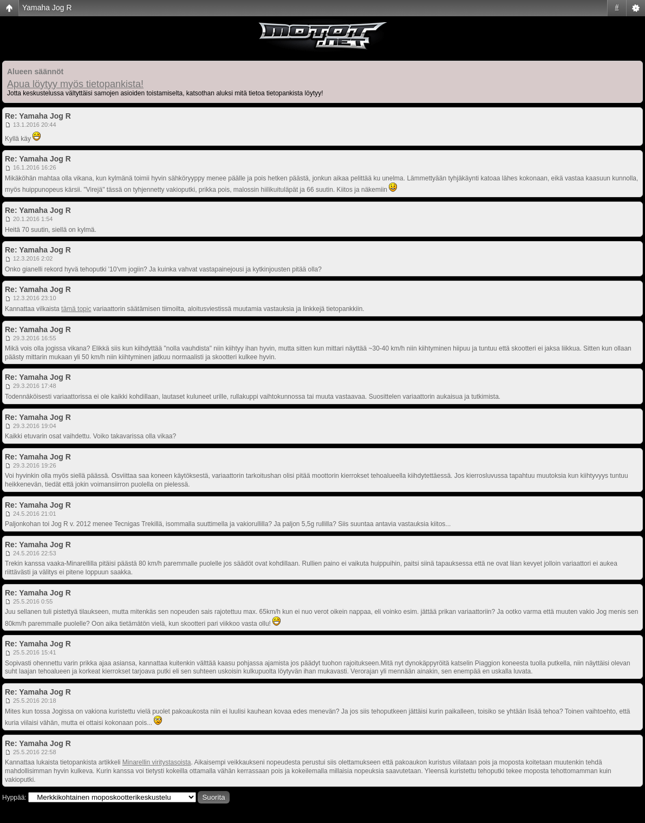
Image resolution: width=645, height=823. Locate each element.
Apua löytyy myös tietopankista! (75, 84)
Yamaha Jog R (47, 7)
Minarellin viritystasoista (156, 762)
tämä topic (76, 309)
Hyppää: (14, 797)
